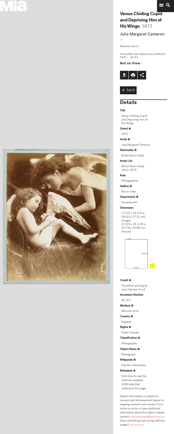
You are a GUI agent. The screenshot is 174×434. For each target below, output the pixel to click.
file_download (124, 75)
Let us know (137, 425)
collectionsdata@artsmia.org (146, 416)
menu (161, 5)
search (168, 5)
